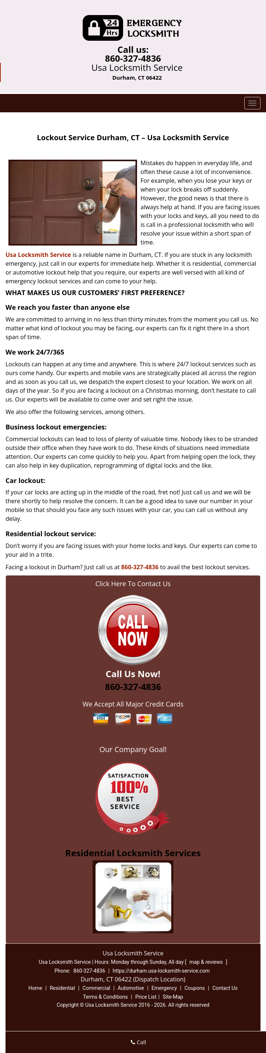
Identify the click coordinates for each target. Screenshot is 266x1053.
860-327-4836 (133, 58)
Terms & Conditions (105, 997)
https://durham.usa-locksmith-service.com (161, 971)
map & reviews (207, 962)
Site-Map (173, 997)
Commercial (96, 988)
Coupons (194, 988)
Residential (62, 988)
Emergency (164, 988)
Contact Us (225, 988)
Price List (146, 997)
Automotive (131, 988)
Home (35, 988)
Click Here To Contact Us (132, 583)
